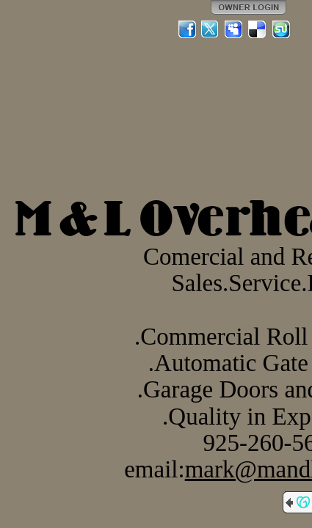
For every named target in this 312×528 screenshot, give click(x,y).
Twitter (210, 29)
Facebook (187, 29)
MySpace (234, 29)
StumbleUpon (281, 29)
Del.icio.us (257, 29)
